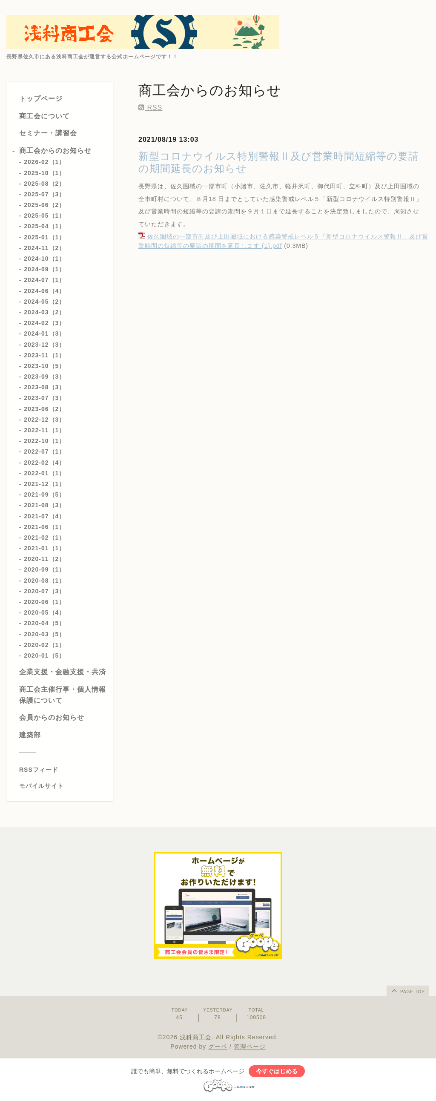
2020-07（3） (44, 591)
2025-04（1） (44, 226)
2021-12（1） (44, 483)
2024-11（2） (44, 247)
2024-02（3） (44, 322)
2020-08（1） (44, 580)
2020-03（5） (44, 634)
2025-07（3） (44, 194)
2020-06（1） (44, 601)
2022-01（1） (44, 473)
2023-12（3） (44, 344)
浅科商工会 (196, 1037)
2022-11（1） (44, 430)
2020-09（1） (44, 569)
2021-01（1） (44, 548)
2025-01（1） (44, 237)
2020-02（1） (44, 644)
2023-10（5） (44, 365)
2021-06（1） (44, 526)
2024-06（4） (44, 290)
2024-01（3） (44, 333)
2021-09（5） (44, 494)
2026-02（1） (44, 161)
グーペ (217, 1046)
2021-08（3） (44, 505)
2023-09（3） (44, 376)
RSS (150, 107)
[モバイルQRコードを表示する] (62, 786)
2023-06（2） (44, 408)
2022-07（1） (44, 451)
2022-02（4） (44, 462)
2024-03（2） (44, 312)
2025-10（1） (44, 173)
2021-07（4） (44, 516)
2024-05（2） (44, 301)
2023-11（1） (44, 355)
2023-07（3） (44, 397)
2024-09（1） (44, 269)
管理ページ (250, 1046)
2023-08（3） (44, 387)
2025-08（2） (44, 183)
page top (407, 990)
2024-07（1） (44, 279)
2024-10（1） (44, 258)
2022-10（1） (44, 440)
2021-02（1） (44, 537)
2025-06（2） (44, 204)
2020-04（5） (44, 623)
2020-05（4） (44, 612)
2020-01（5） (44, 655)
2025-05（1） (44, 215)
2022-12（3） (44, 419)
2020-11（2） (44, 558)
